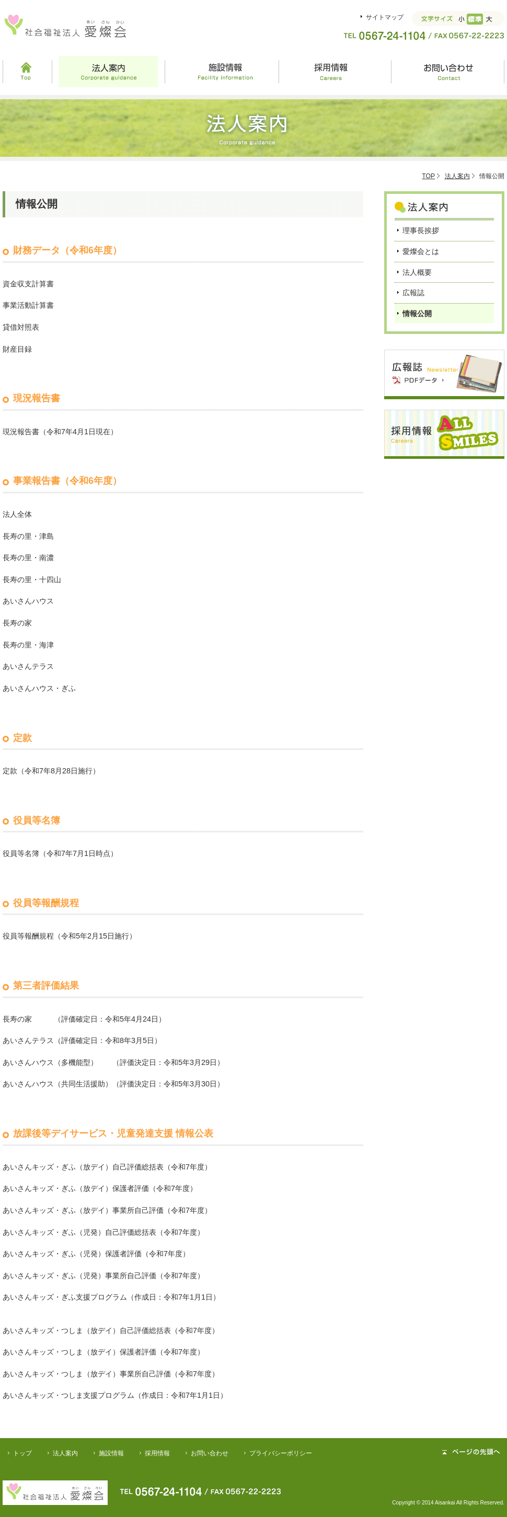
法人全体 (17, 514)
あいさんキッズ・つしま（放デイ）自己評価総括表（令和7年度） (111, 1330)
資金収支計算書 (28, 284)
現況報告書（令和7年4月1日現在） (60, 431)
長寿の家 (17, 623)
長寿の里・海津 (28, 645)
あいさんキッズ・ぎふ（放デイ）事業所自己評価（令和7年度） (107, 1210)
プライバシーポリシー (280, 1453)
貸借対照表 (21, 327)
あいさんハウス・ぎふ (39, 688)
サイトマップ (385, 17)
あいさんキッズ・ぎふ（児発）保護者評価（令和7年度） (96, 1253)
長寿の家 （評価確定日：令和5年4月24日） (84, 1019)
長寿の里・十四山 (32, 579)
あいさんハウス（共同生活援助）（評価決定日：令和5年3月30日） (113, 1084)
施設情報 (221, 71)
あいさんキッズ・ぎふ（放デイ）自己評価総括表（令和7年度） (107, 1167)
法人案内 (108, 71)
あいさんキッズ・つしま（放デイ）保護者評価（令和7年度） (103, 1352)
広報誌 (413, 292)
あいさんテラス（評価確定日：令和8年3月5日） (82, 1040)
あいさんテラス (28, 666)
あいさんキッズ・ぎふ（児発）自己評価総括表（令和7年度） (103, 1232)
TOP (428, 176)
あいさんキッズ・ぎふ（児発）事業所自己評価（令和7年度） (103, 1275)
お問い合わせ (447, 71)
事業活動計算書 (28, 305)
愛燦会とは (420, 251)
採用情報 (334, 71)
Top (27, 71)
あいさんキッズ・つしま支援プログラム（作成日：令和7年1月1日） (115, 1395)
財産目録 (17, 349)
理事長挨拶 (420, 230)
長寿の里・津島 (28, 536)
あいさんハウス (28, 601)
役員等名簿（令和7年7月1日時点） (60, 853)
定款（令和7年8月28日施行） (51, 771)
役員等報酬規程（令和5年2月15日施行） (69, 936)
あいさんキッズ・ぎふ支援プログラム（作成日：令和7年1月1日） (111, 1297)
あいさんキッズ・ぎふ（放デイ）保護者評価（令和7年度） (100, 1188)
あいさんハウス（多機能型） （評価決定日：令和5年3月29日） (113, 1062)
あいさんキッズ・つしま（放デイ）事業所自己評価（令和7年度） (111, 1374)
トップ (22, 1453)
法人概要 (417, 272)
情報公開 (417, 313)
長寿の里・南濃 (28, 557)
